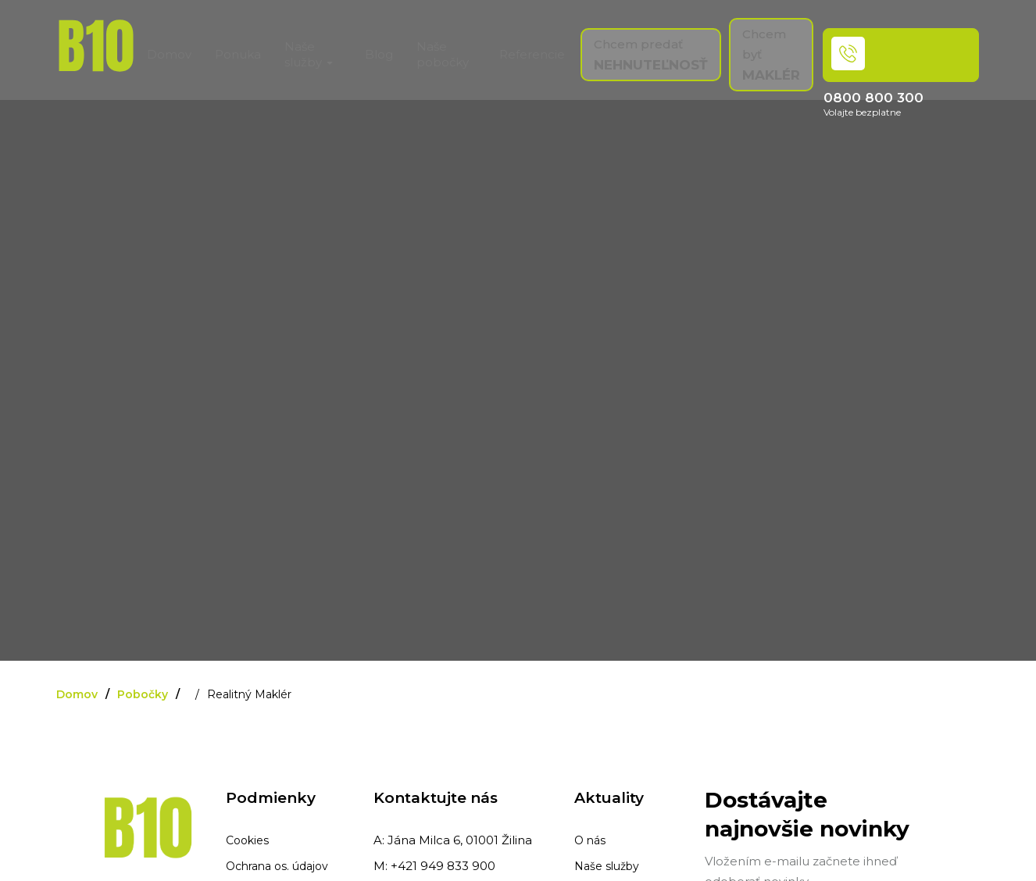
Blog (379, 54)
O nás (590, 840)
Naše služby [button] (308, 54)
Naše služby (606, 866)
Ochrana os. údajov (277, 866)
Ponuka (238, 54)
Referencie (532, 54)
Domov (169, 54)
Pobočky (142, 694)
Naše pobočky (442, 54)
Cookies (247, 840)
